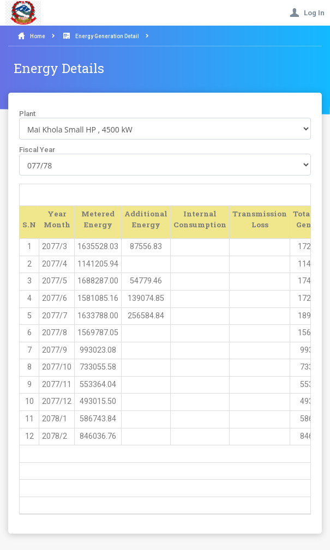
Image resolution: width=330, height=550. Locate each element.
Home (37, 36)
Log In (307, 13)
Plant (27, 114)
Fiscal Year (37, 150)
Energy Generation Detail (107, 36)
